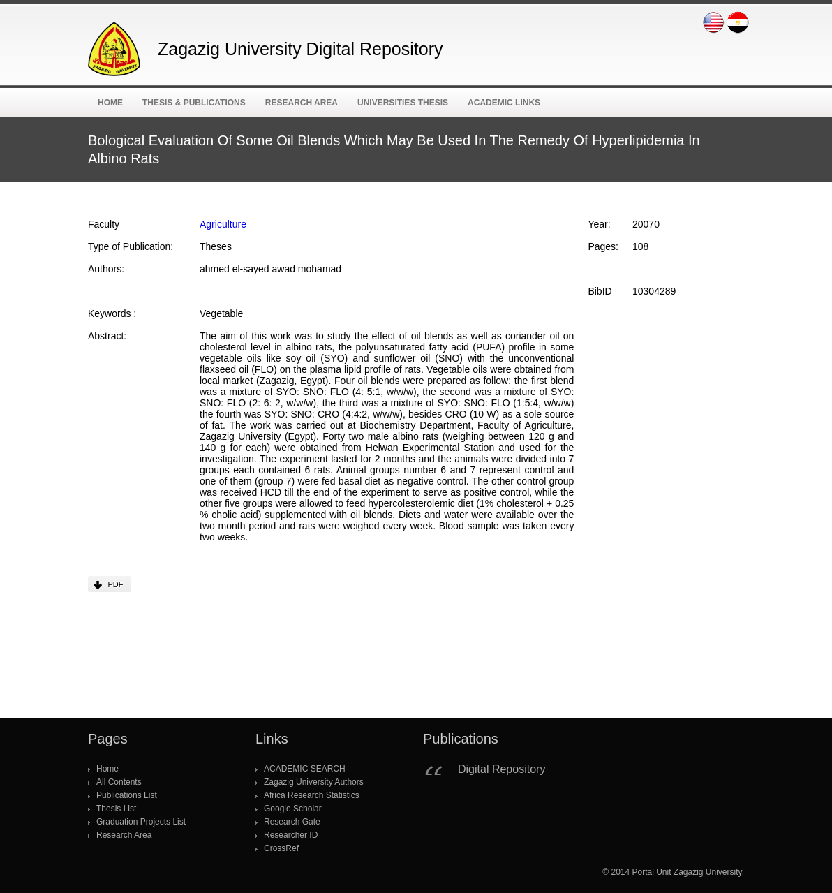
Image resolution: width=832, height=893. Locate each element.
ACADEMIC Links (504, 103)
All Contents (119, 782)
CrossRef (281, 848)
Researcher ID (291, 835)
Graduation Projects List (141, 822)
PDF (116, 584)
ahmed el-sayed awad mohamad (270, 268)
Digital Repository (501, 769)
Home (110, 103)
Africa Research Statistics (311, 795)
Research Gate (292, 822)
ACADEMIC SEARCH (305, 769)
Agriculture (223, 224)
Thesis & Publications (194, 103)
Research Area (301, 103)
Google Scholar (293, 808)
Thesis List (116, 808)
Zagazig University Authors (314, 782)
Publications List (126, 795)
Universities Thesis (402, 103)
